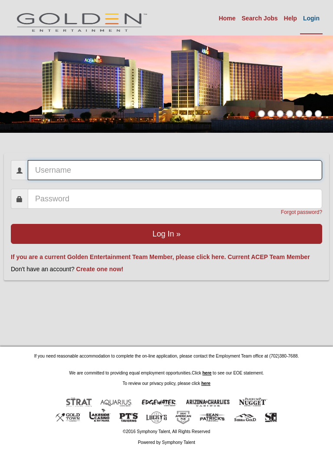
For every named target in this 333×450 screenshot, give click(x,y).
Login (311, 18)
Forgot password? (301, 212)
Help (290, 18)
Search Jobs (260, 18)
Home (227, 18)
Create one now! (100, 269)
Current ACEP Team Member (269, 256)
